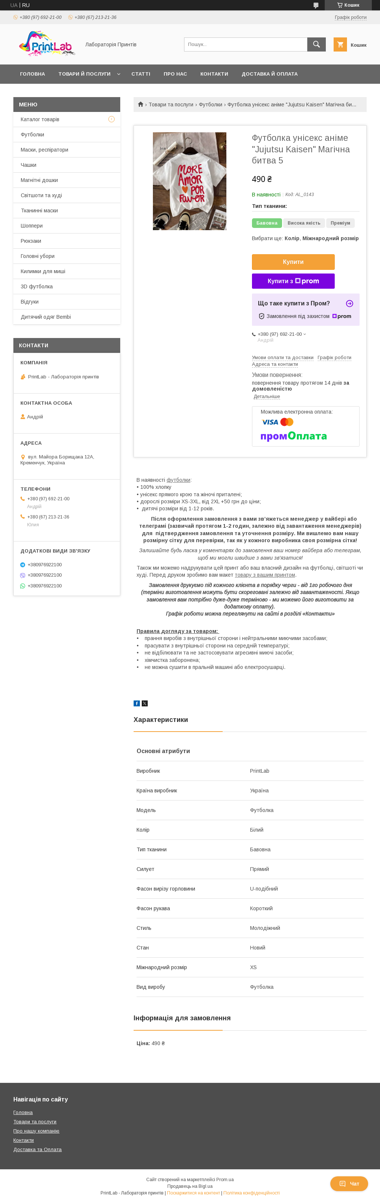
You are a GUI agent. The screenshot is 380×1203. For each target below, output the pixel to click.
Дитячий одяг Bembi (46, 317)
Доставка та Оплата (37, 1149)
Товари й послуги (84, 74)
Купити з (293, 281)
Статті (140, 74)
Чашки (28, 165)
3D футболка (37, 286)
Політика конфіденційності (251, 1193)
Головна (32, 74)
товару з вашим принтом (265, 575)
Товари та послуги (170, 104)
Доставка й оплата (270, 74)
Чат (349, 1183)
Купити (293, 262)
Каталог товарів (40, 119)
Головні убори (38, 256)
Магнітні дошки (39, 180)
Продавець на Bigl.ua (190, 1186)
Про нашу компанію (36, 1131)
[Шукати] (316, 44)
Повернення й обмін (50, 93)
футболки (178, 480)
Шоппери (32, 226)
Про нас (175, 74)
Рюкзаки (31, 241)
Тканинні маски (39, 210)
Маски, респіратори (44, 150)
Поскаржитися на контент (193, 1193)
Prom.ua (225, 1179)
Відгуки (30, 302)
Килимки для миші (43, 271)
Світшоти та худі (41, 195)
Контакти (214, 74)
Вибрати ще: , (305, 238)
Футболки (210, 104)
